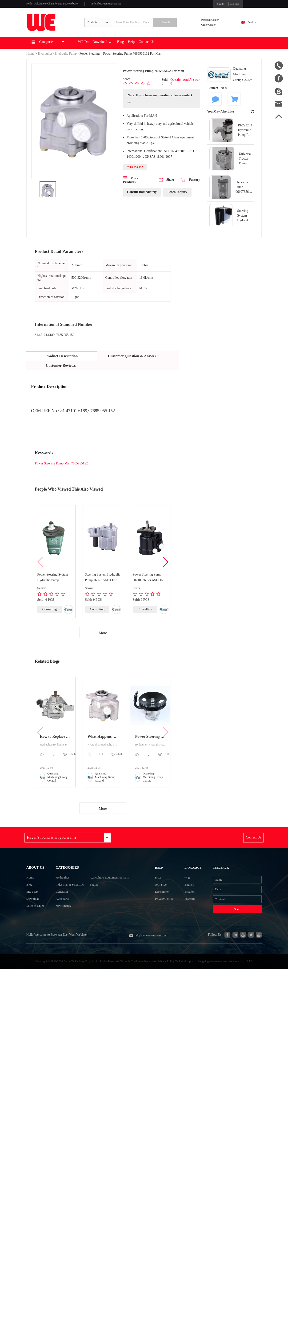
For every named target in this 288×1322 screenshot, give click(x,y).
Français (187, 917)
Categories (64, 880)
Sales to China (37, 926)
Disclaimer (165, 908)
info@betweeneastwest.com (123, 5)
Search (176, 27)
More (103, 641)
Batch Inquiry (177, 201)
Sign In (198, 4)
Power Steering (90, 61)
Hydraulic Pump (66, 61)
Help (152, 50)
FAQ (160, 891)
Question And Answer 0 (185, 89)
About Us (37, 880)
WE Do (94, 50)
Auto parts (57, 917)
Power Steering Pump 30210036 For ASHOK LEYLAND (148, 586)
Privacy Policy (168, 917)
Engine (95, 900)
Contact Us (170, 50)
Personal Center (215, 24)
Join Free (215, 4)
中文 (184, 891)
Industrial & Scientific (66, 900)
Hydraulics (45, 61)
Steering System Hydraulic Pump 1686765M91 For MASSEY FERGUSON (101, 586)
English (249, 27)
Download (117, 50)
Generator (57, 909)
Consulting (49, 617)
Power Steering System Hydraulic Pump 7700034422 (52, 586)
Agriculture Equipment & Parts (113, 892)
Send (232, 929)
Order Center (213, 30)
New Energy (59, 926)
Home (30, 61)
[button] (165, 570)
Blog (139, 50)
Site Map (33, 909)
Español (187, 908)
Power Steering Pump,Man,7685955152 (61, 471)
